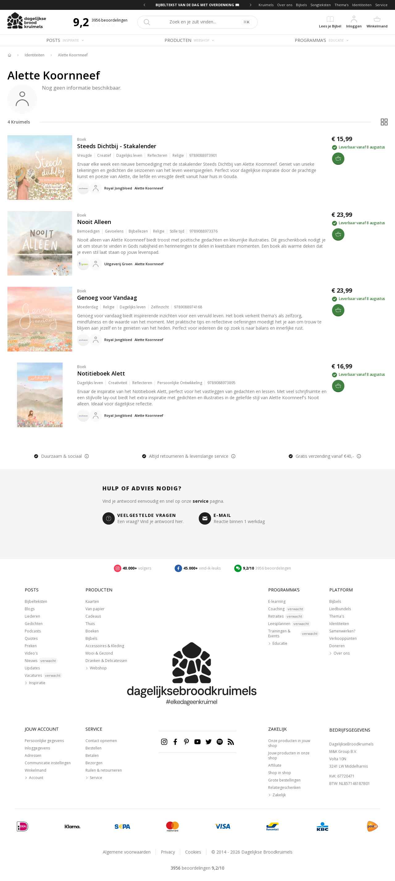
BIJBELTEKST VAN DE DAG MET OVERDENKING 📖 (197, 4)
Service (381, 4)
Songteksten (320, 4)
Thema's (341, 4)
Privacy (168, 852)
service (201, 501)
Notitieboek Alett (101, 373)
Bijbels (301, 4)
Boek (81, 139)
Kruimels (266, 4)
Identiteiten (362, 4)
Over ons (284, 4)
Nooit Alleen (94, 221)
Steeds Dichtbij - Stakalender (116, 146)
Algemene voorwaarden (127, 852)
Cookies (193, 852)
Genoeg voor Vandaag (107, 297)
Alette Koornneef (73, 55)
